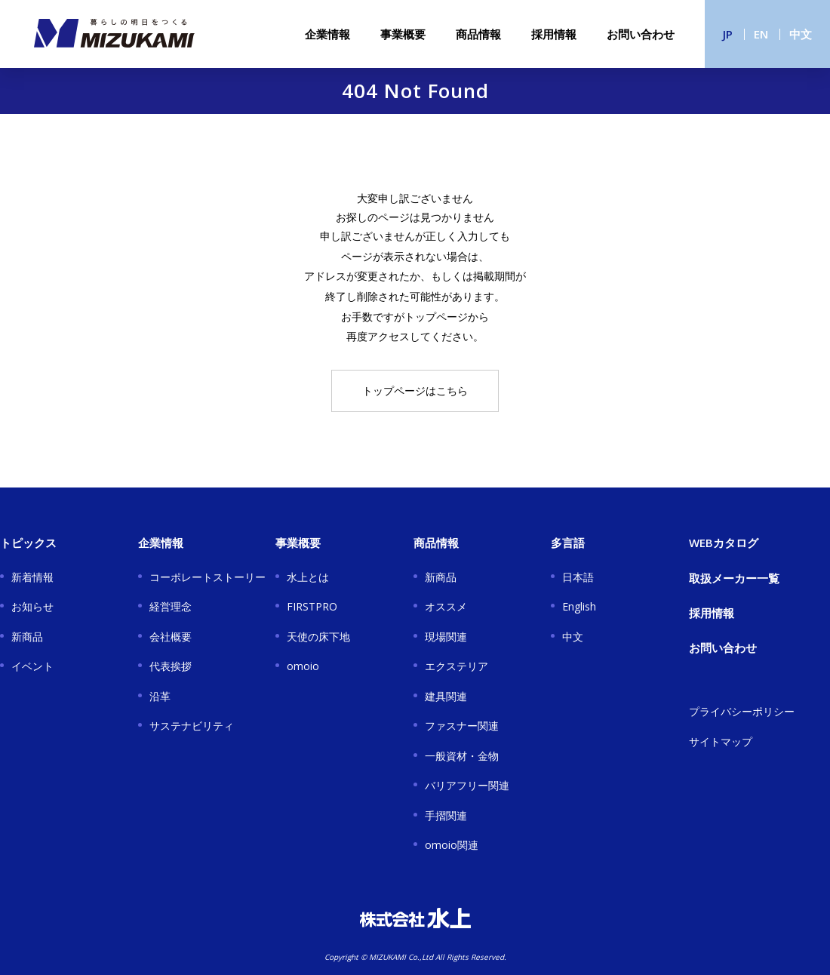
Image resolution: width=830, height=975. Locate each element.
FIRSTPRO (312, 606)
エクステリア (456, 666)
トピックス (28, 542)
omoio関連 (451, 845)
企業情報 (327, 34)
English (579, 606)
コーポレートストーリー (207, 577)
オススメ (446, 606)
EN (761, 34)
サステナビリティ (191, 725)
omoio (303, 666)
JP (728, 34)
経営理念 (170, 606)
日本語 (578, 577)
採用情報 (553, 34)
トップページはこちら (415, 390)
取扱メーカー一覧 (734, 578)
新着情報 (32, 577)
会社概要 (170, 636)
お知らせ (32, 606)
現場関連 (446, 636)
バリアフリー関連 (467, 785)
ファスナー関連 (462, 725)
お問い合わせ (641, 34)
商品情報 (478, 34)
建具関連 (446, 696)
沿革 (160, 696)
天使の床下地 (318, 636)
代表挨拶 (170, 666)
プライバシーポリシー (742, 711)
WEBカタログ (723, 542)
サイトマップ (720, 741)
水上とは (308, 577)
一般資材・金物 (462, 756)
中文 (800, 34)
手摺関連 (446, 815)
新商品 (27, 636)
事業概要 (403, 34)
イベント (32, 666)
